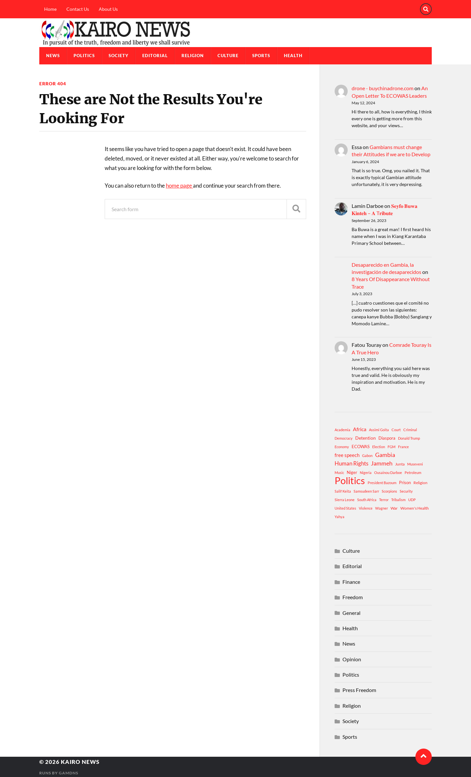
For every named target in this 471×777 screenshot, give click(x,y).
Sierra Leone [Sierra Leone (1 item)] (345, 500)
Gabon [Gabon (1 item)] (367, 455)
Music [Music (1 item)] (339, 472)
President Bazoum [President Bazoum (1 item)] (382, 483)
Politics (84, 55)
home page (179, 185)
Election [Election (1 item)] (378, 447)
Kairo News (80, 761)
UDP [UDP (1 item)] (412, 500)
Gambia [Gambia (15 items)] (385, 454)
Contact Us (77, 9)
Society (119, 55)
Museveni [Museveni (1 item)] (415, 464)
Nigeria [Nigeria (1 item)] (366, 472)
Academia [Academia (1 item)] (342, 430)
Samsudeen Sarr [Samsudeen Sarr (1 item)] (366, 491)
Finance (351, 582)
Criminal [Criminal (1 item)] (410, 430)
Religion (193, 55)
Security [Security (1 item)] (406, 491)
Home (50, 9)
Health (293, 55)
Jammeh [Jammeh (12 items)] (381, 463)
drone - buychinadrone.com (382, 88)
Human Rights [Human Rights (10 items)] (351, 463)
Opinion (351, 659)
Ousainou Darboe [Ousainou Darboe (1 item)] (388, 472)
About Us (108, 9)
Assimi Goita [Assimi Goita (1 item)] (379, 430)
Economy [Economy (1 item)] (342, 447)
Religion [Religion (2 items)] (420, 482)
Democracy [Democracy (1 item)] (344, 438)
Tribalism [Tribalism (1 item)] (398, 500)
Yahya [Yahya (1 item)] (339, 517)
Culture (228, 55)
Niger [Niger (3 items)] (352, 472)
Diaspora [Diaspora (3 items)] (386, 438)
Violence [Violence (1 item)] (366, 508)
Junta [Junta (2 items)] (400, 464)
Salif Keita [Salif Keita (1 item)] (343, 491)
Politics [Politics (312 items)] (350, 480)
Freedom (352, 597)
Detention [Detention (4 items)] (365, 438)
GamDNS (68, 772)
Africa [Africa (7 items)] (359, 429)
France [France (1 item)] (403, 447)
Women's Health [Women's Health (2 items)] (414, 508)
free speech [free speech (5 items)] (347, 455)
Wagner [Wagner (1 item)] (381, 508)
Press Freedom (359, 690)
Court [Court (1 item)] (396, 430)
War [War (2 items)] (394, 508)
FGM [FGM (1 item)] (391, 447)
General (351, 613)
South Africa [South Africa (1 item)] (366, 500)
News (53, 55)
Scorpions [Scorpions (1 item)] (389, 491)
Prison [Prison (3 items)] (405, 482)
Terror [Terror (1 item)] (384, 500)
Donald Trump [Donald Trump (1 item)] (409, 438)
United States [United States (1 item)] (345, 508)
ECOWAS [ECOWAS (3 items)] (361, 446)
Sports (261, 55)
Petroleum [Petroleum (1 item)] (413, 472)
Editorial (155, 55)
